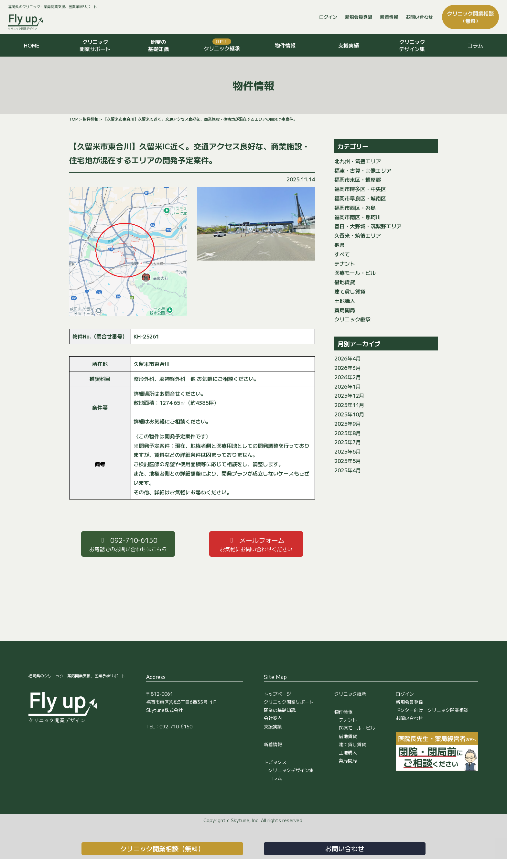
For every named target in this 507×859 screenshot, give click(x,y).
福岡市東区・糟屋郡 (357, 179)
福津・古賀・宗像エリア (362, 170)
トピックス (275, 762)
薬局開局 (344, 310)
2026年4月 (347, 358)
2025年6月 (347, 451)
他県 (339, 245)
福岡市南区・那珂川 (357, 217)
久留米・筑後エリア (357, 235)
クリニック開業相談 (470, 16)
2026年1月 (347, 386)
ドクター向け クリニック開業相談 (432, 710)
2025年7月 (347, 442)
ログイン (328, 17)
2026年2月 (347, 377)
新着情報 (389, 17)
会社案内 (273, 718)
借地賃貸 (344, 282)
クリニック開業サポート (95, 45)
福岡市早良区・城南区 (360, 198)
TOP (73, 119)
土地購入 (344, 301)
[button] (128, 544)
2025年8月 (347, 433)
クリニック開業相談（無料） (162, 848)
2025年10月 (349, 414)
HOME (31, 45)
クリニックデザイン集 (412, 45)
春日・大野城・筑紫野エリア (368, 226)
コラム (475, 45)
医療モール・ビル (355, 272)
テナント (344, 263)
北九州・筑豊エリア (357, 161)
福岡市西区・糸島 (355, 207)
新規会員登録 (358, 17)
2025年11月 (349, 405)
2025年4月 (347, 470)
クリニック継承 (222, 45)
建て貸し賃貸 (349, 291)
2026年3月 (347, 367)
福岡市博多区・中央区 (360, 189)
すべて (342, 254)
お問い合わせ (419, 17)
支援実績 (348, 45)
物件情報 (285, 45)
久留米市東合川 (152, 364)
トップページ (277, 694)
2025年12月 (349, 395)
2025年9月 (347, 423)
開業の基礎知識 (158, 45)
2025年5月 (347, 461)
